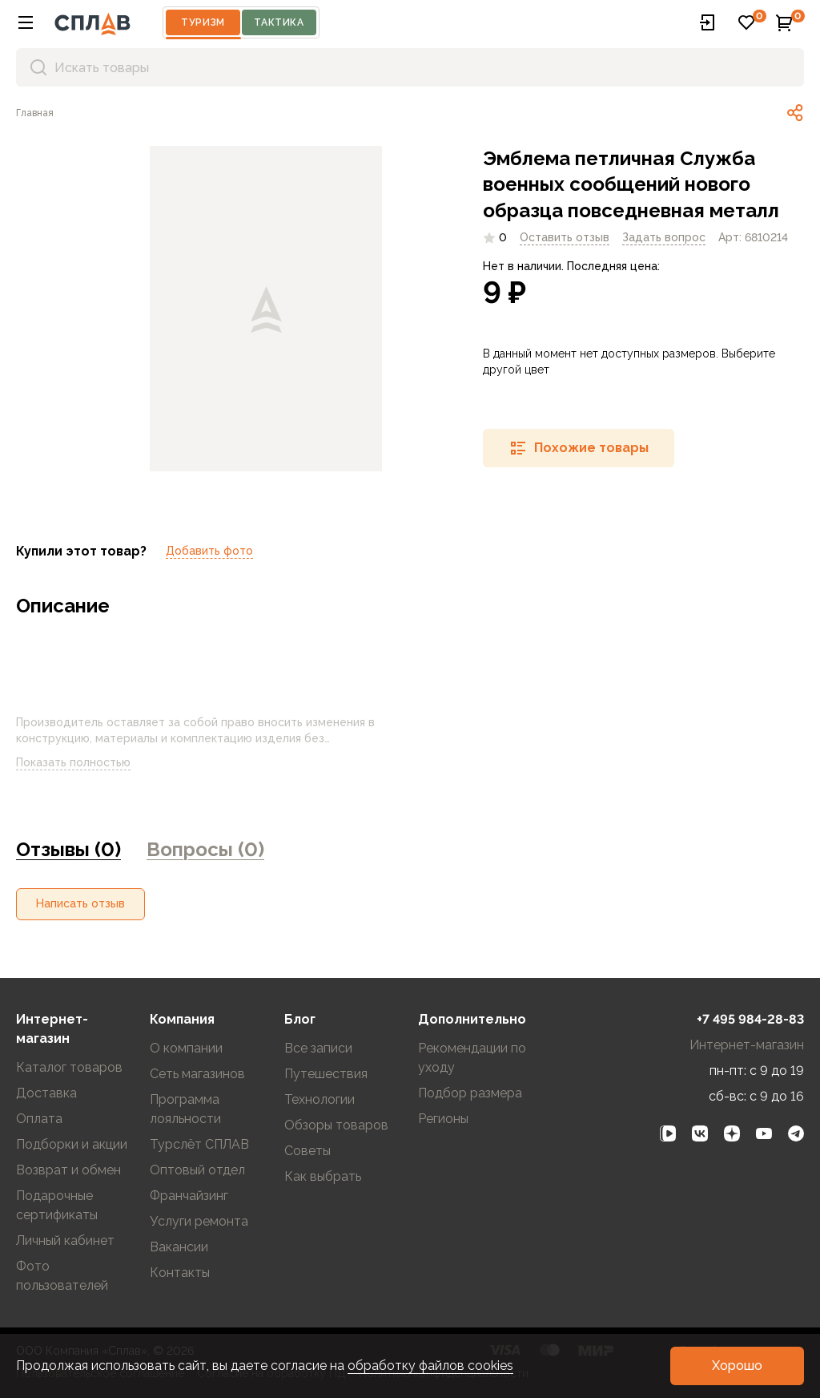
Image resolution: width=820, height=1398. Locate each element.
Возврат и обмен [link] (68, 1170)
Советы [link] (307, 1150)
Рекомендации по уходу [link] (472, 1057)
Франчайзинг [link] (189, 1195)
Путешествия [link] (326, 1073)
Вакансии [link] (179, 1247)
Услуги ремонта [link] (199, 1221)
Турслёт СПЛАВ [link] (199, 1144)
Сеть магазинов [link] (197, 1073)
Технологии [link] (319, 1099)
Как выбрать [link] (322, 1176)
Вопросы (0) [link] (205, 849)
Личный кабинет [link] (65, 1240)
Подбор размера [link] (470, 1093)
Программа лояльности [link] (185, 1109)
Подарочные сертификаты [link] (57, 1205)
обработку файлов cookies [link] (430, 1365)
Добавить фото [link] (209, 550)
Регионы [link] (443, 1118)
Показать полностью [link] (86, 763)
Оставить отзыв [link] (564, 237)
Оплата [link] (39, 1118)
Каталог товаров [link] (69, 1067)
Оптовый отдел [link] (197, 1170)
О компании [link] (186, 1048)
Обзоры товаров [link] (336, 1125)
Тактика (278, 22)
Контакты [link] (180, 1272)
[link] (35, 113)
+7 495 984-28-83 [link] (750, 1019)
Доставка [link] (46, 1093)
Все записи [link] (318, 1048)
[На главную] (92, 22)
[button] (25, 22)
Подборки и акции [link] (71, 1144)
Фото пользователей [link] (62, 1276)
